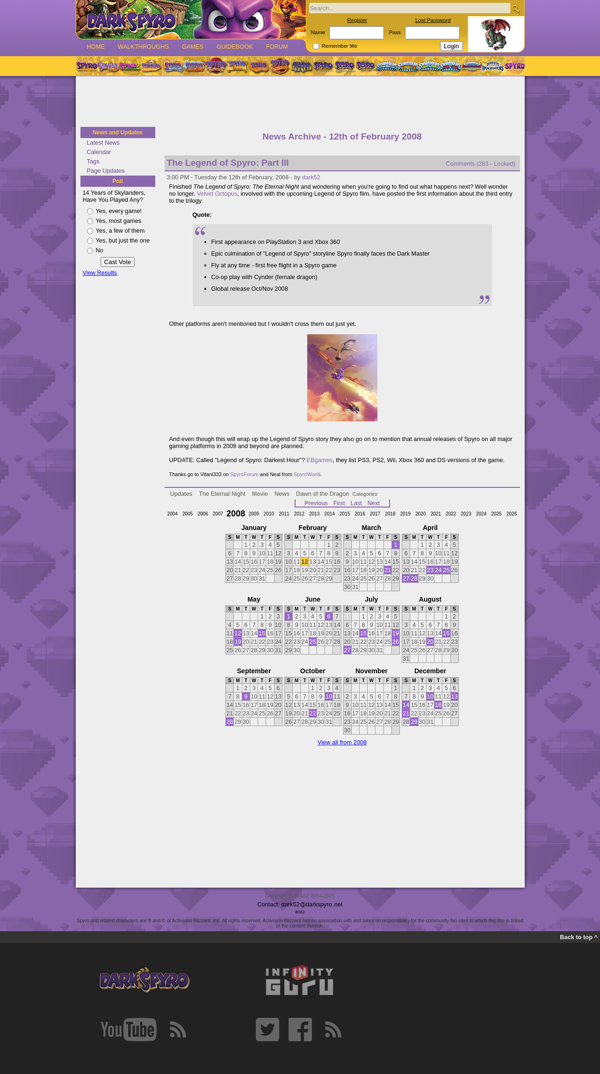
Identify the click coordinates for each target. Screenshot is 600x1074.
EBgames (320, 459)
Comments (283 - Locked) (480, 163)
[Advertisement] (300, 102)
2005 (187, 513)
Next (374, 503)
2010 (269, 513)
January (254, 527)
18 (438, 704)
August (430, 599)
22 (313, 713)
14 (406, 704)
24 (438, 570)
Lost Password (433, 20)
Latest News (103, 142)
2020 (420, 513)
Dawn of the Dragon (322, 493)
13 (454, 696)
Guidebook (235, 46)
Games (192, 46)
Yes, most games (119, 220)
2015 (345, 513)
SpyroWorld (307, 474)
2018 (390, 513)
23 (430, 570)
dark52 (311, 177)
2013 (314, 513)
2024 (481, 513)
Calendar (99, 151)
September (254, 671)
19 (237, 641)
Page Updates (106, 170)
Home (96, 46)
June (312, 599)
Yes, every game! (119, 210)
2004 (172, 513)
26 (395, 641)
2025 (496, 513)
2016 (359, 513)
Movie (260, 493)
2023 (466, 513)
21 (387, 570)
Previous (316, 503)
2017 (375, 513)
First (339, 503)
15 (262, 633)
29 (414, 721)
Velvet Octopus (217, 193)
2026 (511, 513)
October (312, 671)
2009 (253, 513)
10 (328, 696)
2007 (218, 513)
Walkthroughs (143, 46)
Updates (181, 493)
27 (406, 578)
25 (446, 570)
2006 (202, 513)
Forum (277, 46)
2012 (299, 513)
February (313, 527)
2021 (436, 513)
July (371, 599)
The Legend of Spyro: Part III (228, 163)
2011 (284, 513)
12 (304, 561)
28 (414, 578)
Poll (117, 181)
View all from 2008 (342, 742)
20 (430, 641)
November (371, 671)
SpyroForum (244, 474)
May (253, 599)
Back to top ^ (579, 937)
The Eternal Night (222, 493)
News (282, 493)
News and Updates (118, 132)
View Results (100, 272)
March (371, 527)
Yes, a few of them (120, 230)
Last (356, 503)
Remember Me (339, 46)
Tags (93, 161)
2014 (330, 513)
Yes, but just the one (123, 240)
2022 (451, 513)
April (430, 527)
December (430, 671)
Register (357, 20)
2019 (405, 513)
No (99, 250)
